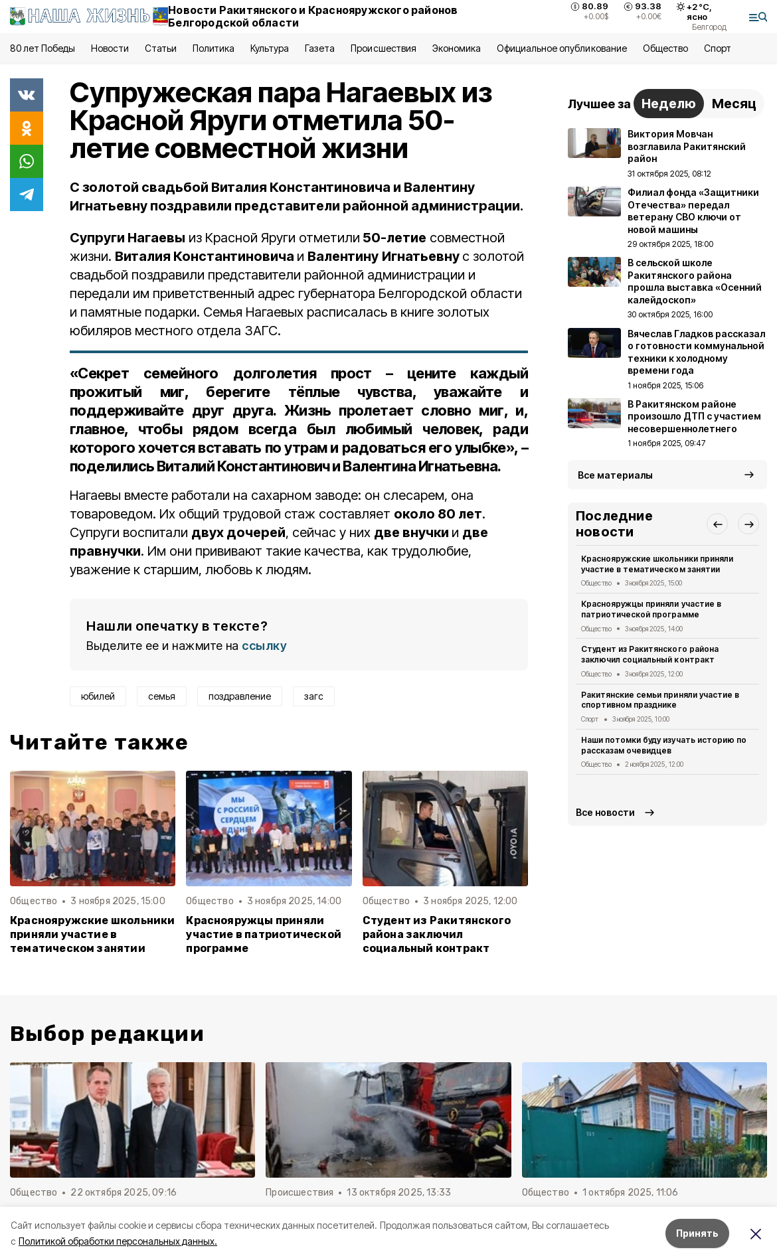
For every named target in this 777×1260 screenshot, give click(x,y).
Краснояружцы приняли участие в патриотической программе (263, 934)
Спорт (717, 48)
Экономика (456, 48)
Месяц (734, 104)
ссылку (264, 646)
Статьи (161, 48)
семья (161, 696)
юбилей (98, 696)
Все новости (605, 812)
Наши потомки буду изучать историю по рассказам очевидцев (663, 745)
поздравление (240, 696)
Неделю (669, 104)
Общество (665, 48)
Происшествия (383, 48)
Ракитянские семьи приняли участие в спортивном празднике (660, 700)
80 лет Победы (42, 48)
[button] (717, 523)
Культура (269, 48)
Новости (109, 48)
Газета (320, 48)
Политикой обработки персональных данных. (118, 1241)
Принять (697, 1233)
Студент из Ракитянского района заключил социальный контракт (437, 934)
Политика (213, 48)
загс (313, 696)
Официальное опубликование (562, 48)
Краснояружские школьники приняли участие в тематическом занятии (92, 934)
